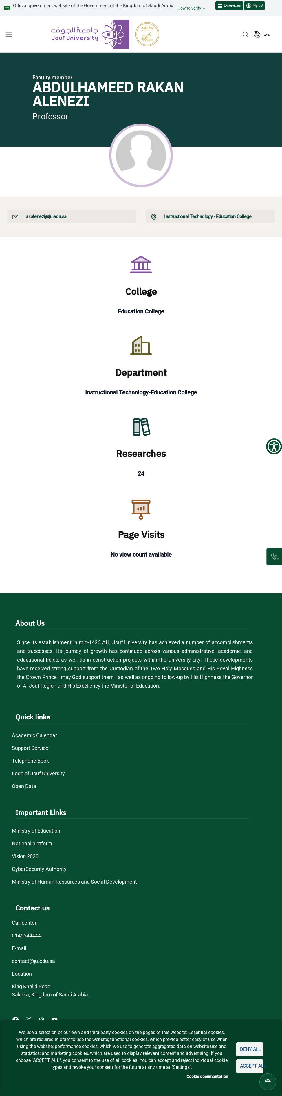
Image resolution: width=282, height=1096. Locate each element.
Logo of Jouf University (38, 773)
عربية (266, 34)
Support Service (30, 748)
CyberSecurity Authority (39, 869)
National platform (32, 843)
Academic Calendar (34, 735)
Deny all (250, 1049)
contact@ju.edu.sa (33, 961)
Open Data (24, 786)
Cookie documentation (207, 1076)
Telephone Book (30, 761)
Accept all (251, 1066)
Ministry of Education (36, 831)
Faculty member (52, 77)
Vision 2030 (25, 856)
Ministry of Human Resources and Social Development (74, 882)
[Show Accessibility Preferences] (274, 446)
